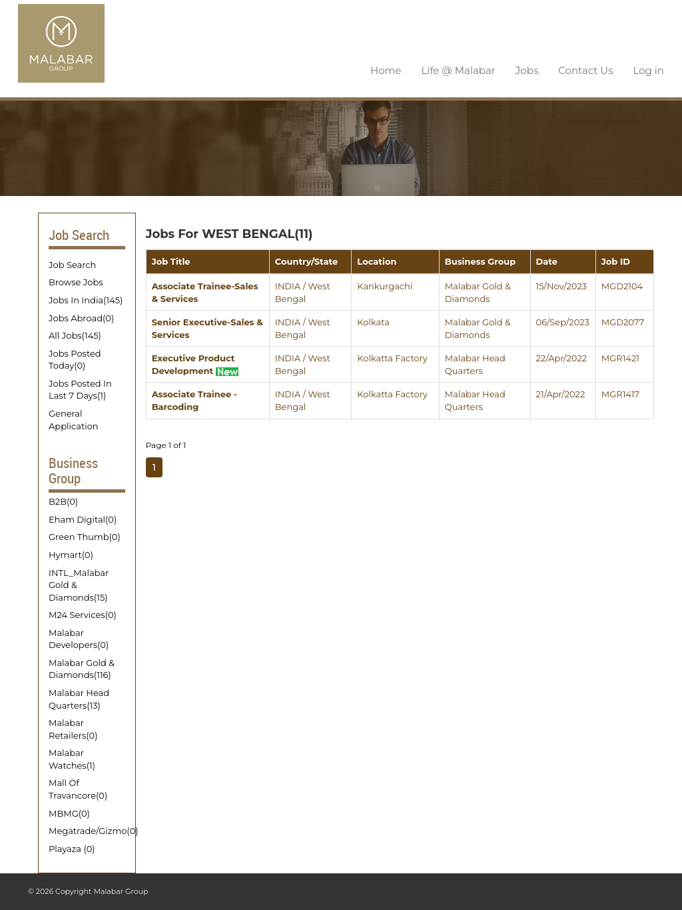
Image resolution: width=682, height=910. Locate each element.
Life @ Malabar (459, 69)
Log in (648, 69)
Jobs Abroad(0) (81, 317)
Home (386, 69)
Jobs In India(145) (86, 299)
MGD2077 (622, 321)
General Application (74, 419)
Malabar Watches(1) (72, 758)
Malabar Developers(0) (79, 638)
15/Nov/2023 (561, 285)
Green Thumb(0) (85, 536)
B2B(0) (63, 500)
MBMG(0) (69, 812)
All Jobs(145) (75, 334)
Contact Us (585, 69)
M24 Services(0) (83, 614)
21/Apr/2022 (560, 393)
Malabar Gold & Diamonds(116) (82, 668)
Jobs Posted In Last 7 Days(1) (80, 389)
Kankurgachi (384, 285)
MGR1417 (620, 393)
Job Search (72, 264)
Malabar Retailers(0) (73, 728)
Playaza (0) (72, 848)
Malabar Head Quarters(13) (79, 698)
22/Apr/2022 (561, 357)
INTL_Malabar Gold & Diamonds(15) (79, 583)
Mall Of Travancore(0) (78, 788)
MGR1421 (620, 357)
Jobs (526, 69)
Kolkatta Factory (392, 357)
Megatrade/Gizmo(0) (87, 830)
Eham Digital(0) (83, 518)
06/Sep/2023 (562, 321)
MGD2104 (622, 285)
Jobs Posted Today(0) (75, 359)
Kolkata (373, 321)
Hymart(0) (71, 554)
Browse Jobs (76, 281)
